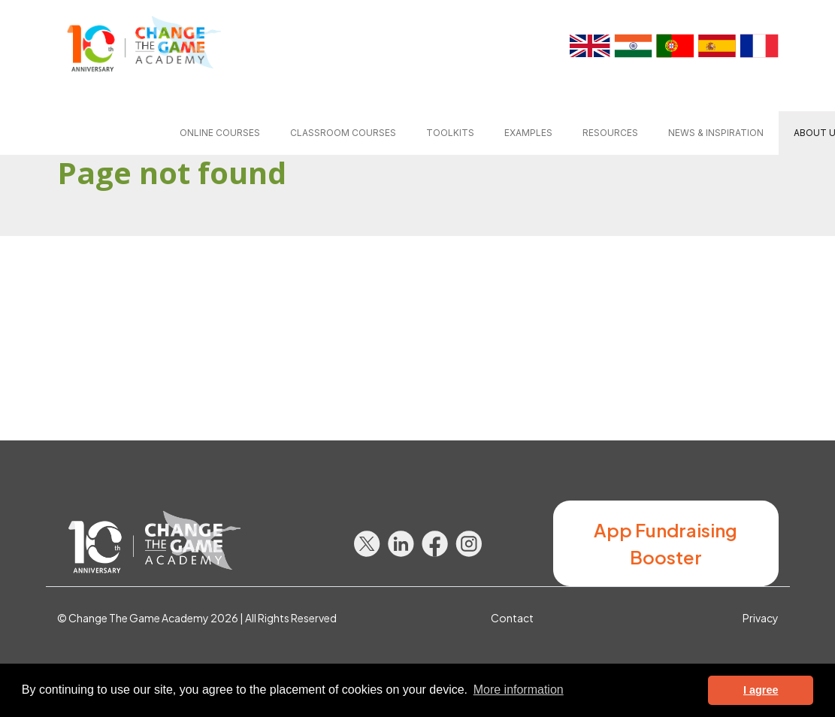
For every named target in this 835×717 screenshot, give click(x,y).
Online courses (220, 132)
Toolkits (450, 132)
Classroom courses (343, 132)
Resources (610, 132)
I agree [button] (760, 690)
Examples (528, 132)
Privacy (761, 618)
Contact (512, 618)
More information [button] (518, 689)
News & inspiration (716, 132)
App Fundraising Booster (665, 543)
